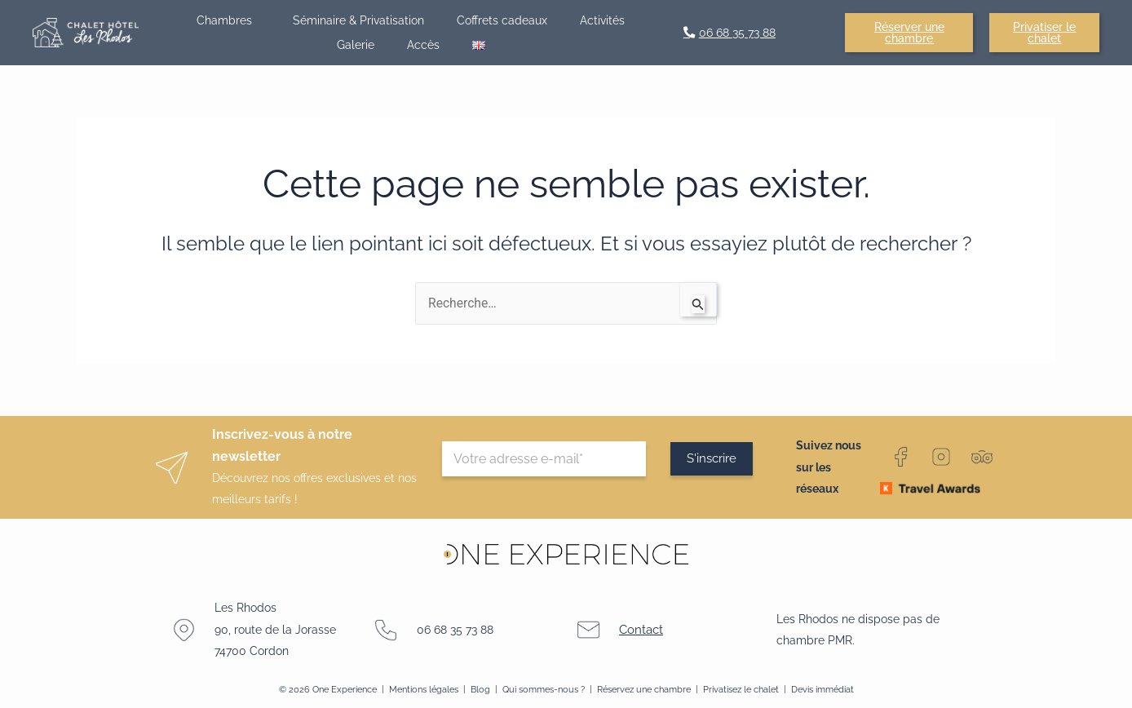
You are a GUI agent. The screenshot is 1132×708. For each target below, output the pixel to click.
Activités (602, 20)
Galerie (355, 44)
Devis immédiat (822, 689)
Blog (482, 689)
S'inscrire (714, 459)
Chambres (228, 20)
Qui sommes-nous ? (543, 689)
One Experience (344, 689)
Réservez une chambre (644, 689)
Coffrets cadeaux (502, 20)
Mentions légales (423, 689)
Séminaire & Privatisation (358, 20)
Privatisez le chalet (742, 689)
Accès (423, 44)
